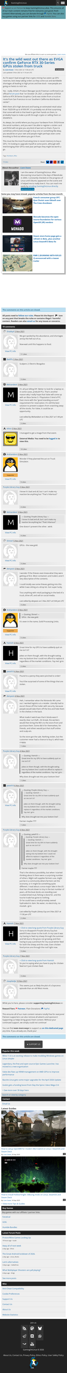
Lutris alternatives (10, 1262)
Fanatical (6, 1217)
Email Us (6, 1103)
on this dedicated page (52, 1028)
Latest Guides (8, 1108)
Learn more (61, 54)
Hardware (10, 156)
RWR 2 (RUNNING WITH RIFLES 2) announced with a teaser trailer (47, 258)
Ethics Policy (41, 1355)
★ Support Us (33, 1044)
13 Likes (5, 162)
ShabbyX (10, 331)
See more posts (9, 1278)
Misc (15, 156)
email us (31, 321)
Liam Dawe (9, 70)
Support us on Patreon (12, 8)
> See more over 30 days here (15, 1090)
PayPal (48, 13)
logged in (53, 438)
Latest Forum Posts (11, 1233)
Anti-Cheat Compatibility (13, 1288)
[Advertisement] (33, 36)
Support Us (7, 1299)
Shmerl (10, 541)
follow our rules (25, 315)
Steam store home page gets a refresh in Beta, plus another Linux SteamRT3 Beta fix (47, 239)
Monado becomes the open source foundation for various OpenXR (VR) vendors (47, 220)
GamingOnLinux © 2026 (33, 1349)
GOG (38, 16)
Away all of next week (11, 1245)
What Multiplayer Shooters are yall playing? (21, 1270)
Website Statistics (10, 1314)
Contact (6, 1099)
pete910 (10, 671)
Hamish (10, 643)
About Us (6, 1309)
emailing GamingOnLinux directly (43, 186)
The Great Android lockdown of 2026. (18, 1254)
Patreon (20, 1008)
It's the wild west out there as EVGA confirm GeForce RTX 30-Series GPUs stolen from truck (33, 62)
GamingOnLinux (19, 3)
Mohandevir (12, 384)
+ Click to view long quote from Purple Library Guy (42, 928)
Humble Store (50, 16)
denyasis (10, 568)
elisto (9, 428)
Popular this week (10, 1051)
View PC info (10, 351)
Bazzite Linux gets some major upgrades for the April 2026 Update (31, 1080)
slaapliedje (11, 981)
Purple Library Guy (11, 487)
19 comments (60, 69)
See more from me (27, 189)
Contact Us (7, 1304)
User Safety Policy (56, 1355)
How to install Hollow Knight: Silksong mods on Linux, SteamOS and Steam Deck (33, 1195)
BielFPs (10, 359)
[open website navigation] (63, 3)
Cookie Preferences (11, 1294)
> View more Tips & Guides (13, 1203)
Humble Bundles (9, 1227)
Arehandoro (12, 454)
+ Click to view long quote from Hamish (37, 960)
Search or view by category (14, 1095)
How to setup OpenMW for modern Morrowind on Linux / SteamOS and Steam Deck (33, 1149)
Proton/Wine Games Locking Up (16, 1237)
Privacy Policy (29, 1355)
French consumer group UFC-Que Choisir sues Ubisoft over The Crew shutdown (47, 200)
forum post (14, 93)
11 (64, 1154)
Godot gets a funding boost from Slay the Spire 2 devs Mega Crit (30, 1085)
